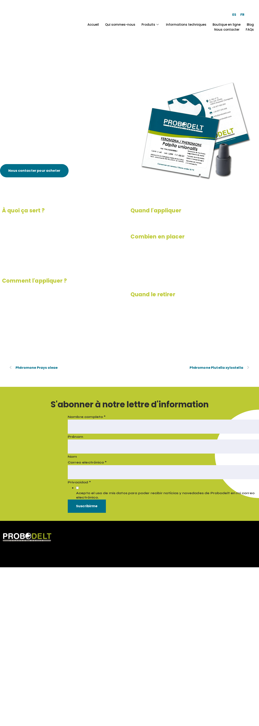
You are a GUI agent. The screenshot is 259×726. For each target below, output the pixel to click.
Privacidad (79, 482)
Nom (72, 457)
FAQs (250, 29)
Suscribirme (87, 506)
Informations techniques (186, 24)
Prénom (75, 437)
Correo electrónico (87, 462)
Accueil (93, 24)
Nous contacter (227, 29)
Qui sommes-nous (120, 24)
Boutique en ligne (227, 24)
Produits (151, 24)
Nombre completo (87, 417)
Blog (250, 24)
